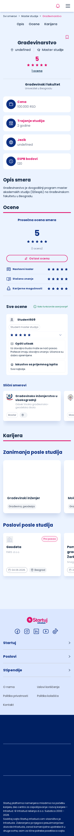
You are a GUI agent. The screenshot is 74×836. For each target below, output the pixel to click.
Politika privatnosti (15, 696)
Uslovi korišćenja (48, 687)
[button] (37, 335)
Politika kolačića (48, 696)
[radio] (28, 65)
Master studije (29, 16)
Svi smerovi (10, 16)
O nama (9, 687)
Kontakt (8, 705)
